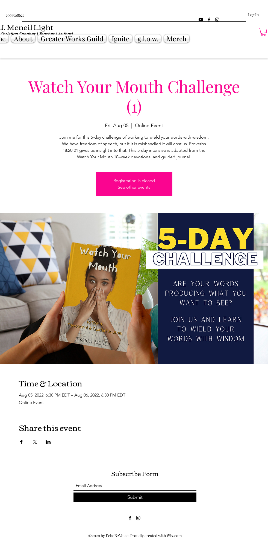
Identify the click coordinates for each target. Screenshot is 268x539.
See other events (134, 187)
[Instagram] (217, 19)
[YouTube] (201, 19)
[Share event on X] (34, 442)
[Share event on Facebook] (21, 442)
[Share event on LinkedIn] (48, 442)
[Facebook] (209, 19)
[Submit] (134, 497)
